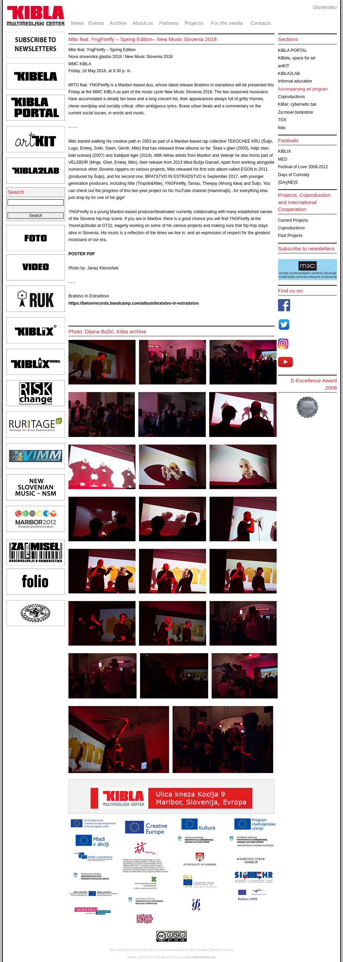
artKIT (283, 66)
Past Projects (290, 235)
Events (96, 23)
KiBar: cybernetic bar (297, 104)
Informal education (295, 81)
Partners (169, 23)
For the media (227, 23)
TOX (282, 119)
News (77, 23)
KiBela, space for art (296, 58)
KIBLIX (284, 151)
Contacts (261, 23)
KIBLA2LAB (289, 73)
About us (142, 23)
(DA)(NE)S (288, 182)
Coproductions (291, 96)
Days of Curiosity (293, 174)
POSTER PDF (81, 253)
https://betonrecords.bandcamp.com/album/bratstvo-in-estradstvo (133, 303)
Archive (118, 23)
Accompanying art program (303, 89)
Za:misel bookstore (295, 112)
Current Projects (293, 220)
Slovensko (325, 7)
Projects (194, 23)
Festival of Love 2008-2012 (303, 166)
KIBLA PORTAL (292, 50)
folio (282, 127)
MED (282, 159)
